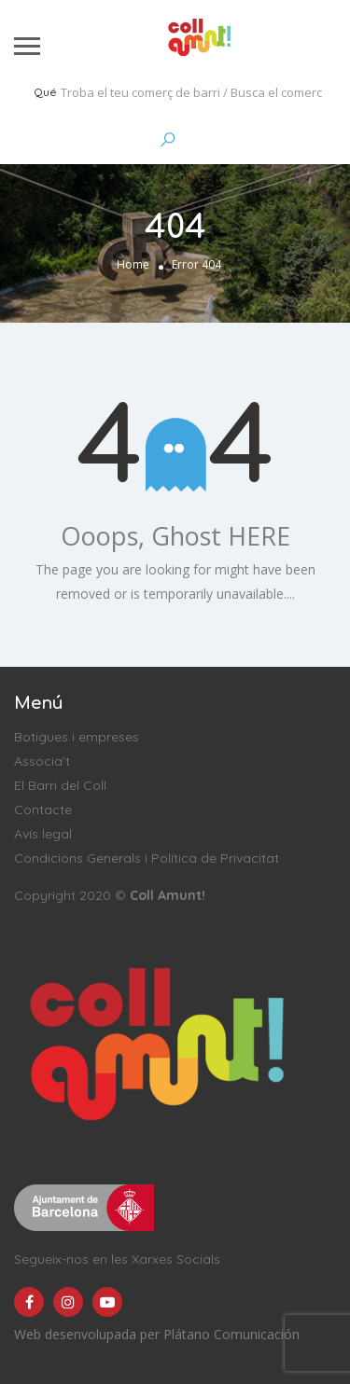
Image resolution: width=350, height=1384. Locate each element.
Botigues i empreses (76, 736)
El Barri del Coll (60, 785)
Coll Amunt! (167, 895)
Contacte (43, 809)
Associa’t (42, 761)
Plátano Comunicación (231, 1334)
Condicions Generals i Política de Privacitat (146, 858)
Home (133, 264)
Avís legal (43, 833)
